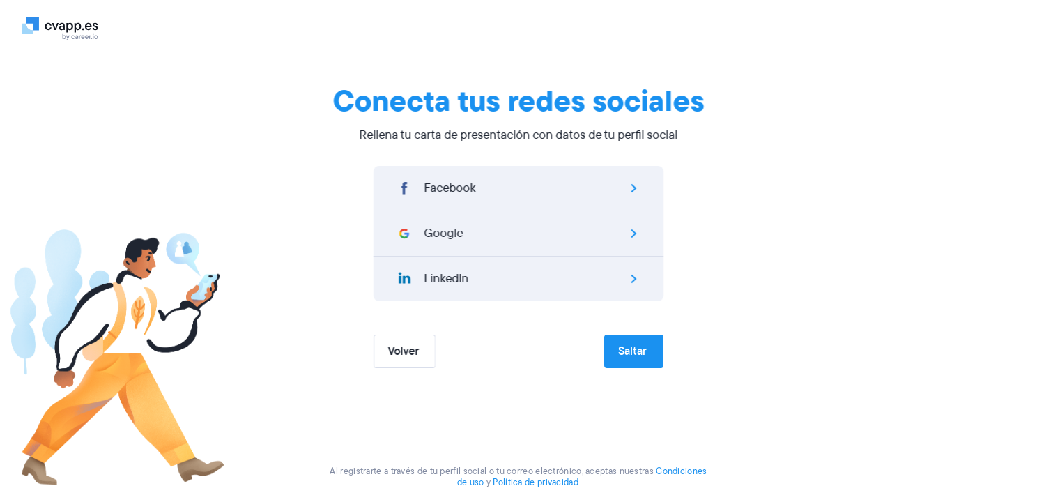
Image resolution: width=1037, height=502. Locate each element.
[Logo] (65, 27)
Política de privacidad (535, 482)
